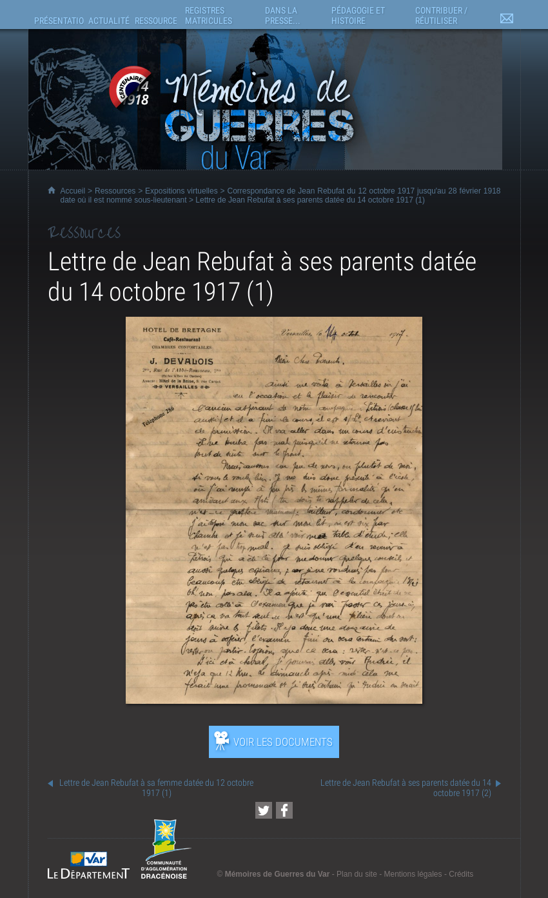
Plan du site (357, 874)
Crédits (461, 874)
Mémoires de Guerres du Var (277, 874)
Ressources (115, 190)
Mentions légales (413, 874)
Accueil (73, 190)
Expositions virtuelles (181, 190)
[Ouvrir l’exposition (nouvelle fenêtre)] (274, 700)
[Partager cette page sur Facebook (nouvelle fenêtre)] (284, 810)
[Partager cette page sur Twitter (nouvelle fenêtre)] (263, 810)
